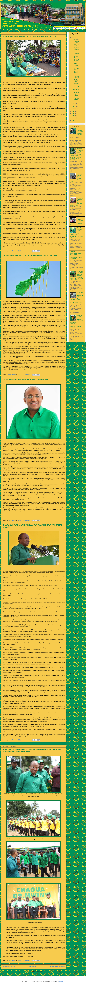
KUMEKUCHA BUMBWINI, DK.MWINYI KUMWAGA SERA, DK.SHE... (76, 95)
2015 (73, 120)
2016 (73, 118)
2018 (73, 113)
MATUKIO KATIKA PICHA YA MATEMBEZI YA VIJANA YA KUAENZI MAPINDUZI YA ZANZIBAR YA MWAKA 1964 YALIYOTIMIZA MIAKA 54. (76, 321)
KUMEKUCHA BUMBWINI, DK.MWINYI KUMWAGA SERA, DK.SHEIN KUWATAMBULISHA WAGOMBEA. (32, 750)
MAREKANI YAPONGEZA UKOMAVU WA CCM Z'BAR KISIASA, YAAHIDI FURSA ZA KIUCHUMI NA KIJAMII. (76, 255)
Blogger (61, 981)
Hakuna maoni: (26, 250)
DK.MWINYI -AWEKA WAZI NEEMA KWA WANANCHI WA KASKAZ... (76, 82)
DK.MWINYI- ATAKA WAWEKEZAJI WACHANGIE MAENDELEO (30, 36)
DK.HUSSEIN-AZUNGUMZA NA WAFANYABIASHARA (25, 379)
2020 (73, 37)
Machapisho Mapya (9, 967)
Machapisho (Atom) (38, 971)
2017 (73, 115)
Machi (75, 108)
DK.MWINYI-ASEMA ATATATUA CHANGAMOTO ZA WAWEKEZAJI (31, 255)
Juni (74, 106)
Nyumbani (32, 967)
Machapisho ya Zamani (57, 967)
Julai (74, 103)
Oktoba (75, 39)
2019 (73, 111)
